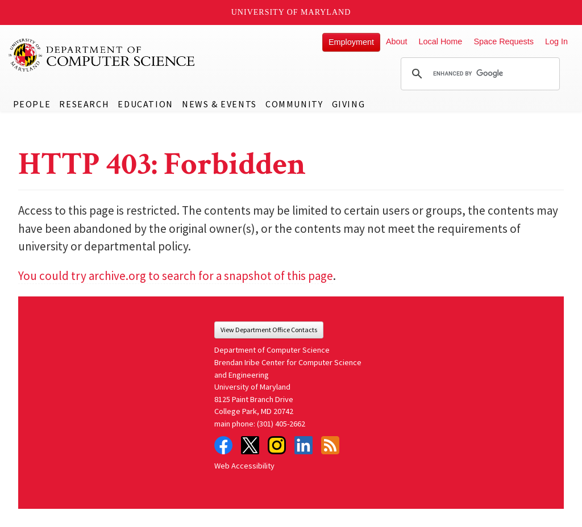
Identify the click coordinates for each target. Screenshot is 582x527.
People (32, 104)
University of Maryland (291, 12)
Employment (351, 42)
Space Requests (503, 41)
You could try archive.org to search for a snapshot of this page (175, 275)
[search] (478, 74)
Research (84, 104)
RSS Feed (330, 445)
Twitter (250, 445)
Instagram (277, 445)
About (397, 41)
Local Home (441, 41)
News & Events (219, 104)
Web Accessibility (244, 466)
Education (145, 104)
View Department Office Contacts (269, 329)
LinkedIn (303, 445)
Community (294, 104)
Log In (556, 41)
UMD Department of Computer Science (102, 55)
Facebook (223, 445)
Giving (348, 104)
